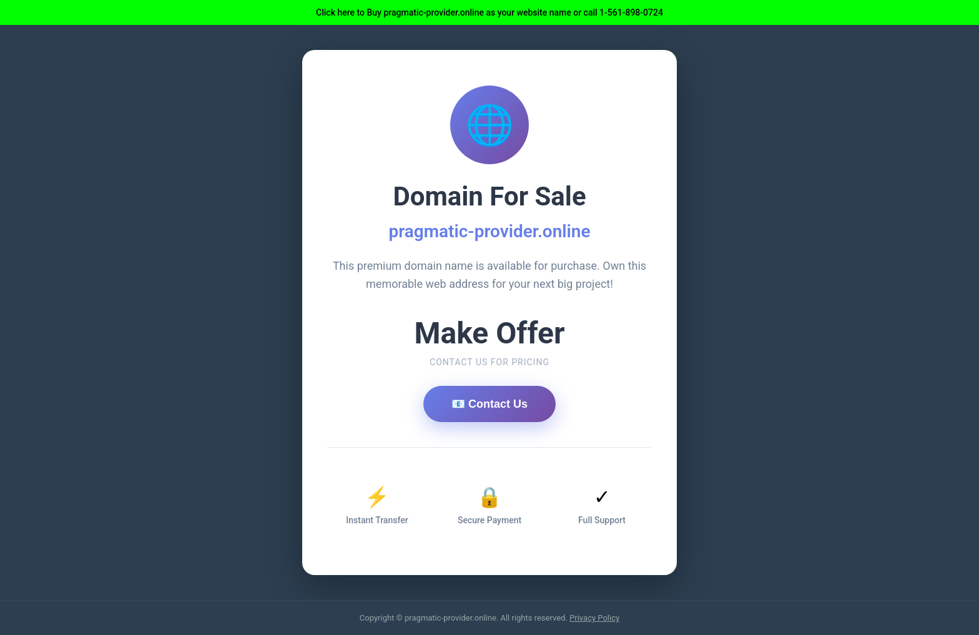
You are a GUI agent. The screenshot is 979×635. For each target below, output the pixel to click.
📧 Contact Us (489, 404)
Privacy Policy (594, 618)
